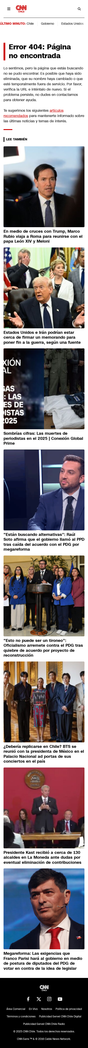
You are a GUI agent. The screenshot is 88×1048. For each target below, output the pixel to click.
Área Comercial (15, 1009)
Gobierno (47, 23)
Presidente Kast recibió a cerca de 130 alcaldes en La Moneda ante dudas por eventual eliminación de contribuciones (42, 857)
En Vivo (33, 1009)
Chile (30, 23)
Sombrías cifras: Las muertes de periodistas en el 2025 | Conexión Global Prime (43, 438)
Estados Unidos (72, 23)
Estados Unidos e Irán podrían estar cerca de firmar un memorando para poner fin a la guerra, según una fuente (42, 337)
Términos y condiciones (21, 1016)
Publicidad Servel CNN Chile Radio (44, 1024)
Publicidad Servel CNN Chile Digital (60, 1016)
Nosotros (46, 1009)
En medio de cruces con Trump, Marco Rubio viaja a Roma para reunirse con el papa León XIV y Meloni (43, 236)
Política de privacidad (69, 1009)
